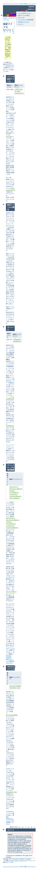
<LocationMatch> (15, 496)
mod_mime (10, 89)
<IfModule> (17, 339)
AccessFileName (15, 686)
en (4, 31)
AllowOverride (14, 688)
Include (17, 91)
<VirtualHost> (14, 498)
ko (13, 31)
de (13, 30)
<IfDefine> (19, 89)
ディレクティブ (15, 3)
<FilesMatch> (14, 492)
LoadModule (17, 341)
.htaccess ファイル (23, 22)
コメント (20, 24)
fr (7, 31)
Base (7, 375)
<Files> (12, 491)
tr (14, 33)
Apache (5, 18)
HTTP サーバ (12, 18)
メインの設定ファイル (24, 13)
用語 (25, 3)
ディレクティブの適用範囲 (25, 19)
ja (10, 31)
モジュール (6, 3)
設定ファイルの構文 (24, 15)
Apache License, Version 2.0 (18, 860)
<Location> (13, 494)
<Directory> (13, 487)
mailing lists (18, 852)
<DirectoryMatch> (15, 489)
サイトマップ (32, 3)
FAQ (22, 3)
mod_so (9, 339)
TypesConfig (19, 93)
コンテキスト (10, 781)
